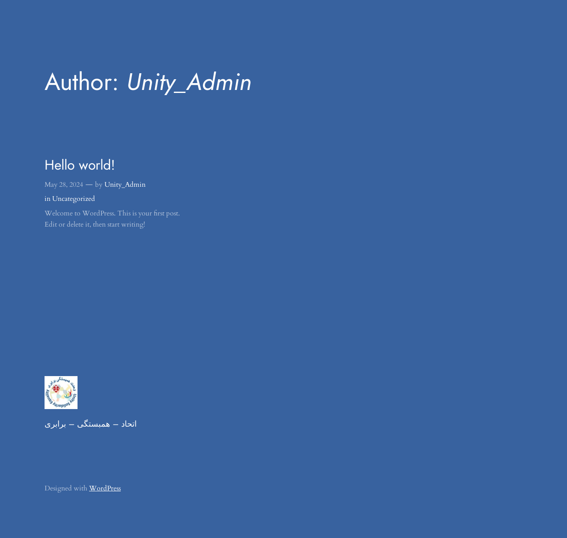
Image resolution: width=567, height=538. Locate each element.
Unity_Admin (125, 184)
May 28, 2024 (64, 184)
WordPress (105, 488)
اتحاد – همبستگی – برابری (91, 424)
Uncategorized (73, 198)
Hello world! (80, 165)
